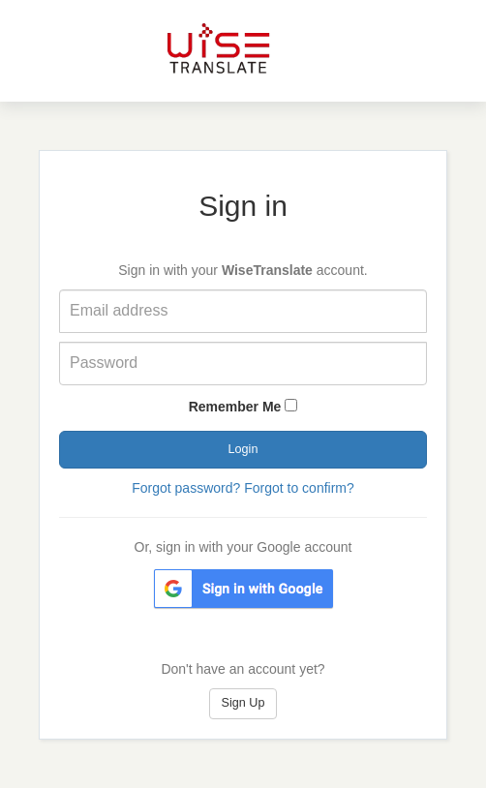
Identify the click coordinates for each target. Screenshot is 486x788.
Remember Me (235, 406)
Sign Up (243, 703)
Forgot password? (186, 488)
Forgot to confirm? (299, 488)
